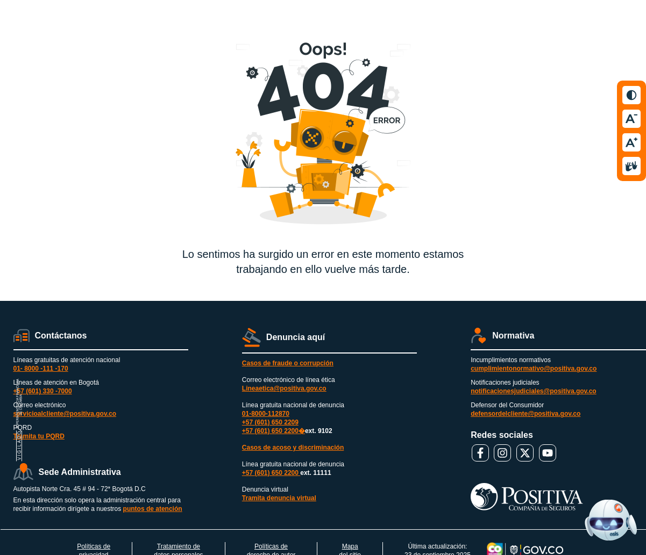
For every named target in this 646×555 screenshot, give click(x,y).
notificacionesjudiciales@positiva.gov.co (534, 391)
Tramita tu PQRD (39, 436)
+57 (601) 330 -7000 (42, 391)
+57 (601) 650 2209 (270, 422)
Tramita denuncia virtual (279, 498)
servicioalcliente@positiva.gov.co (65, 413)
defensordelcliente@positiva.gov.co (525, 413)
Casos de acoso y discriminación (293, 447)
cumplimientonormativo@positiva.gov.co (534, 368)
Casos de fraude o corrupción (287, 363)
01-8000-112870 (265, 413)
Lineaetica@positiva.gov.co (284, 388)
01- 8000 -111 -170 (40, 368)
